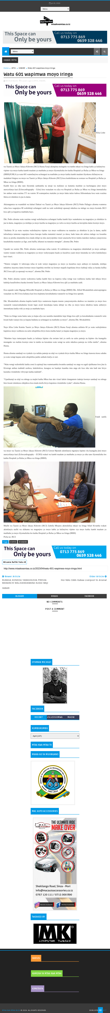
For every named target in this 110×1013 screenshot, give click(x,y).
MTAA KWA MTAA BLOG (11, 1010)
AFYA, (36, 80)
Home (6, 68)
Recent (39, 717)
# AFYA (13, 542)
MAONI (71, 717)
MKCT (104, 1010)
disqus (54, 596)
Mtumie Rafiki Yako (14, 562)
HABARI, (42, 80)
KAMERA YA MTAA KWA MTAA (46, 973)
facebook (89, 596)
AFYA (13, 68)
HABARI (22, 68)
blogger (19, 596)
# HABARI (23, 542)
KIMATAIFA (37, 988)
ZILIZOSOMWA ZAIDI (55, 718)
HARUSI (36, 958)
